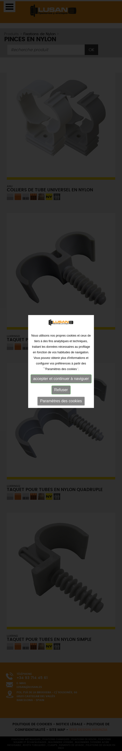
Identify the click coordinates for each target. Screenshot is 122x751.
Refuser (61, 384)
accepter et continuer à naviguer (61, 373)
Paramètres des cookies (61, 395)
